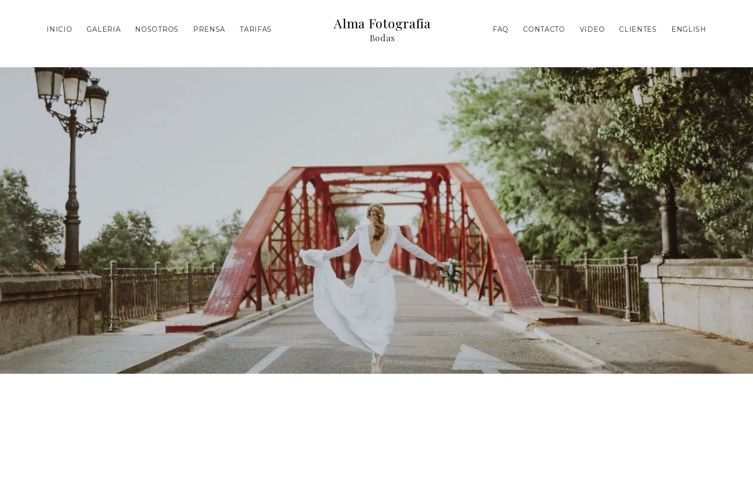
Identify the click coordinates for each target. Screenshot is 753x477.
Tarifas (256, 29)
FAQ (501, 29)
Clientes (638, 29)
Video (592, 29)
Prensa (209, 29)
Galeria (103, 29)
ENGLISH (688, 29)
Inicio (59, 29)
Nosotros (157, 29)
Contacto (544, 29)
